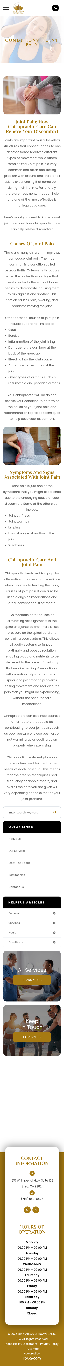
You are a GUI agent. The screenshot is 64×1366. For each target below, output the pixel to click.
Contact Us (16, 887)
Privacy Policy (49, 1344)
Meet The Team (19, 863)
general (14, 913)
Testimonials (17, 875)
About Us (15, 839)
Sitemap (33, 1349)
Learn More (32, 980)
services (14, 923)
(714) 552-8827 (32, 1199)
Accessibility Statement (21, 1344)
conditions (16, 942)
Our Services (17, 851)
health (13, 933)
